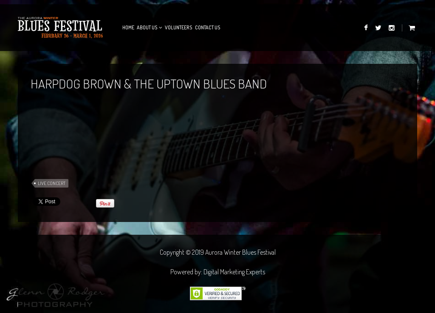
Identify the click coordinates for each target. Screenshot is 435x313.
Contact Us (207, 27)
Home (128, 27)
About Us (147, 27)
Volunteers (178, 27)
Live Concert (51, 183)
